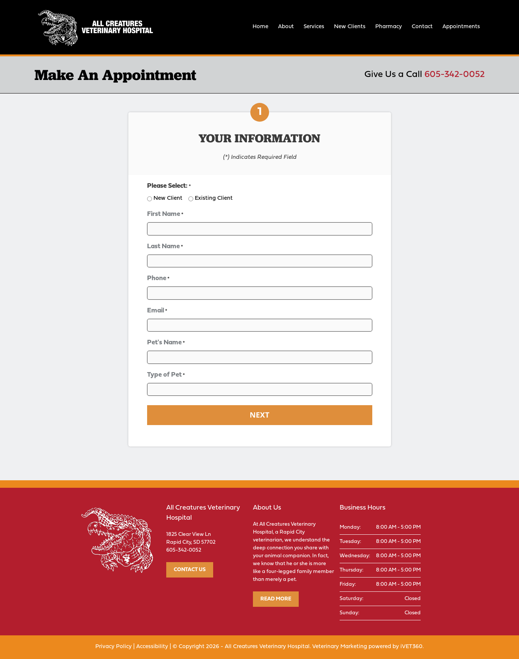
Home (260, 27)
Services (314, 27)
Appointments (461, 27)
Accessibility (152, 647)
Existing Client (214, 198)
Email (157, 311)
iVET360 (411, 647)
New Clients (350, 27)
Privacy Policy (113, 647)
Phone (158, 279)
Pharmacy (388, 27)
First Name (165, 215)
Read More (275, 599)
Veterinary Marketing (339, 647)
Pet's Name (166, 343)
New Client (167, 198)
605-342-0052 (454, 74)
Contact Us (190, 570)
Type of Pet (166, 375)
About (286, 27)
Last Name (165, 247)
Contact (422, 27)
